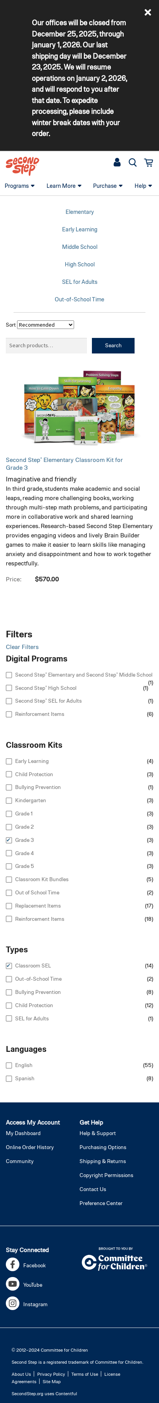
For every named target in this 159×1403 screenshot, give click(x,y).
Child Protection (34, 774)
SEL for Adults (79, 281)
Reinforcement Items (39, 713)
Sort (11, 324)
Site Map (52, 1381)
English (24, 1065)
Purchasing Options (103, 1147)
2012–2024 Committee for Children (52, 1349)
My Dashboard (23, 1133)
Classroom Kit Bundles (42, 879)
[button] (148, 12)
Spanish (25, 1078)
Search (113, 345)
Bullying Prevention (38, 787)
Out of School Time (37, 892)
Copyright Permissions (106, 1175)
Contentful (66, 1393)
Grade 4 (24, 853)
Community (20, 1161)
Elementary (80, 211)
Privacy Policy (51, 1374)
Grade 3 (24, 839)
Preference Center (101, 1203)
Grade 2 (24, 826)
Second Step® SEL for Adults (48, 700)
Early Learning (79, 229)
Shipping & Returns (103, 1161)
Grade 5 (24, 865)
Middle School (79, 246)
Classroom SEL (33, 965)
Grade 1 (24, 813)
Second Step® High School (45, 687)
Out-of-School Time (79, 299)
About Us (21, 1374)
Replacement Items (38, 905)
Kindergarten (30, 800)
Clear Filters (22, 646)
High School (80, 264)
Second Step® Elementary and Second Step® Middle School (83, 674)
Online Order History (30, 1147)
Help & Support (98, 1133)
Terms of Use (84, 1374)
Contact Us (93, 1189)
